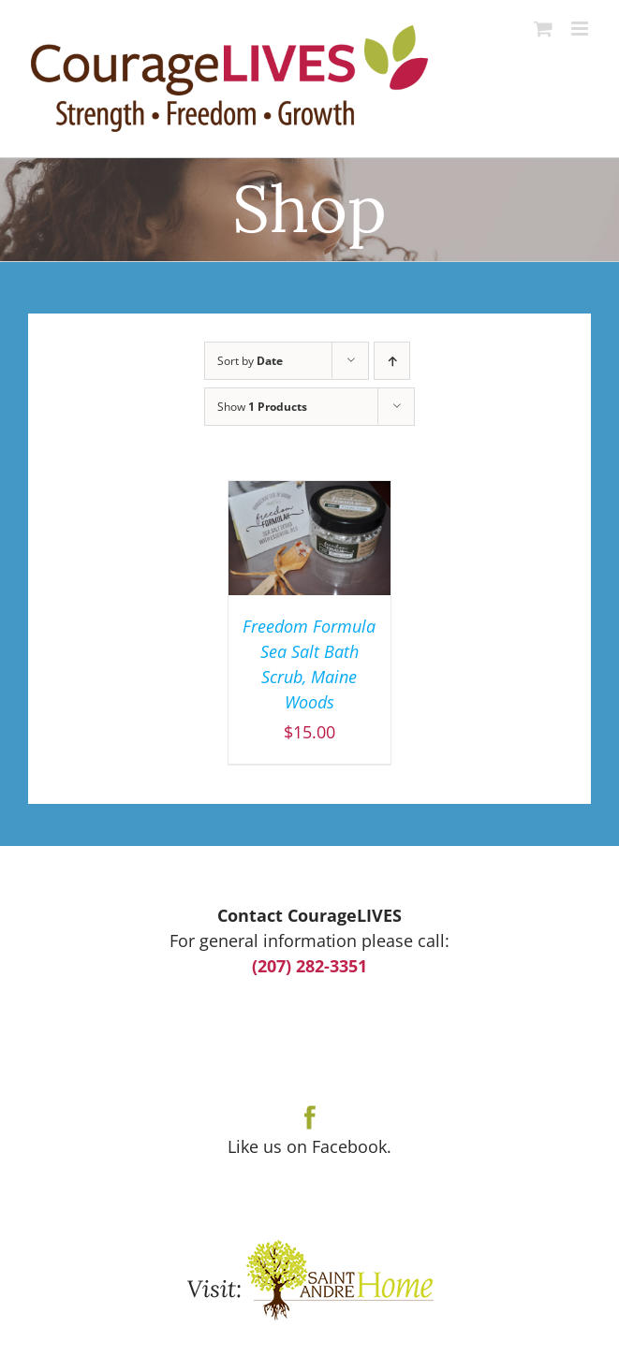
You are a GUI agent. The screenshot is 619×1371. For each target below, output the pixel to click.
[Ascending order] (392, 361)
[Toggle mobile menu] (581, 28)
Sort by (250, 361)
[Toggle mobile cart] (543, 28)
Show (262, 407)
